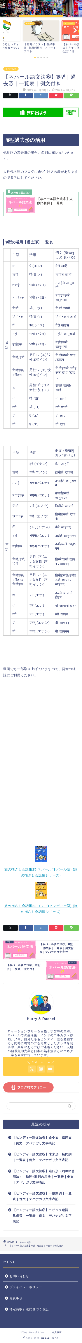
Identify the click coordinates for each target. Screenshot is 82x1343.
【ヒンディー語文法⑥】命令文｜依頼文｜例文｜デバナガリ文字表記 (42, 1140)
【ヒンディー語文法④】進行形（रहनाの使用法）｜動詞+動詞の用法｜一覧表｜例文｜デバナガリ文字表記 (44, 1177)
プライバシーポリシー (25, 1287)
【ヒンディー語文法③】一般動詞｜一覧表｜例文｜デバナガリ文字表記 (42, 1196)
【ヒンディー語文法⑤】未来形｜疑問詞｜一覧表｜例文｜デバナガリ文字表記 (42, 1157)
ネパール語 (10, 69)
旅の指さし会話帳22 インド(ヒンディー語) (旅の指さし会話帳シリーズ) (41, 907)
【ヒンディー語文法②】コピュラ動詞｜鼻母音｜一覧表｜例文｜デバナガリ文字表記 (42, 1215)
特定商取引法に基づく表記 (29, 1309)
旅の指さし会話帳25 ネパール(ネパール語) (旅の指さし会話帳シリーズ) (41, 870)
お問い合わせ (19, 1276)
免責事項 (16, 1298)
